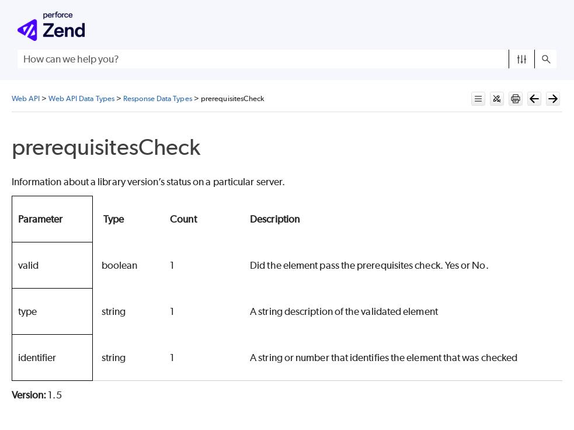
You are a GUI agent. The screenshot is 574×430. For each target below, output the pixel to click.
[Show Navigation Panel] (550, 26)
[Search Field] (287, 59)
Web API (26, 98)
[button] (522, 59)
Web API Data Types (81, 98)
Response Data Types (157, 98)
